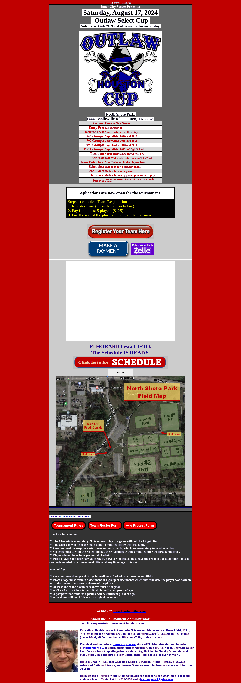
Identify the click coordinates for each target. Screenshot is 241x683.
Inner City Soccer (124, 644)
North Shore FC (93, 647)
